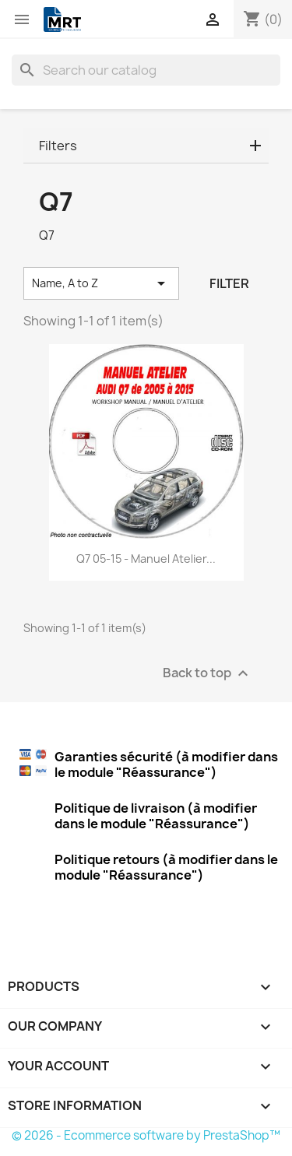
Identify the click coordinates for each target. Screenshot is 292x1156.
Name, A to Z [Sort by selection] (101, 283)
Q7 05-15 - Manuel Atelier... (146, 558)
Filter (229, 283)
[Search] (146, 70)
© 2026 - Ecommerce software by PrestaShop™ (146, 1135)
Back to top (207, 673)
